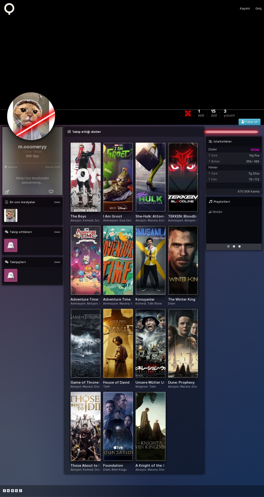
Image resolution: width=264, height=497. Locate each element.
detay (255, 150)
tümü (57, 202)
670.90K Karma (248, 192)
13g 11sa (254, 156)
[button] (228, 246)
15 (214, 113)
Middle (215, 212)
